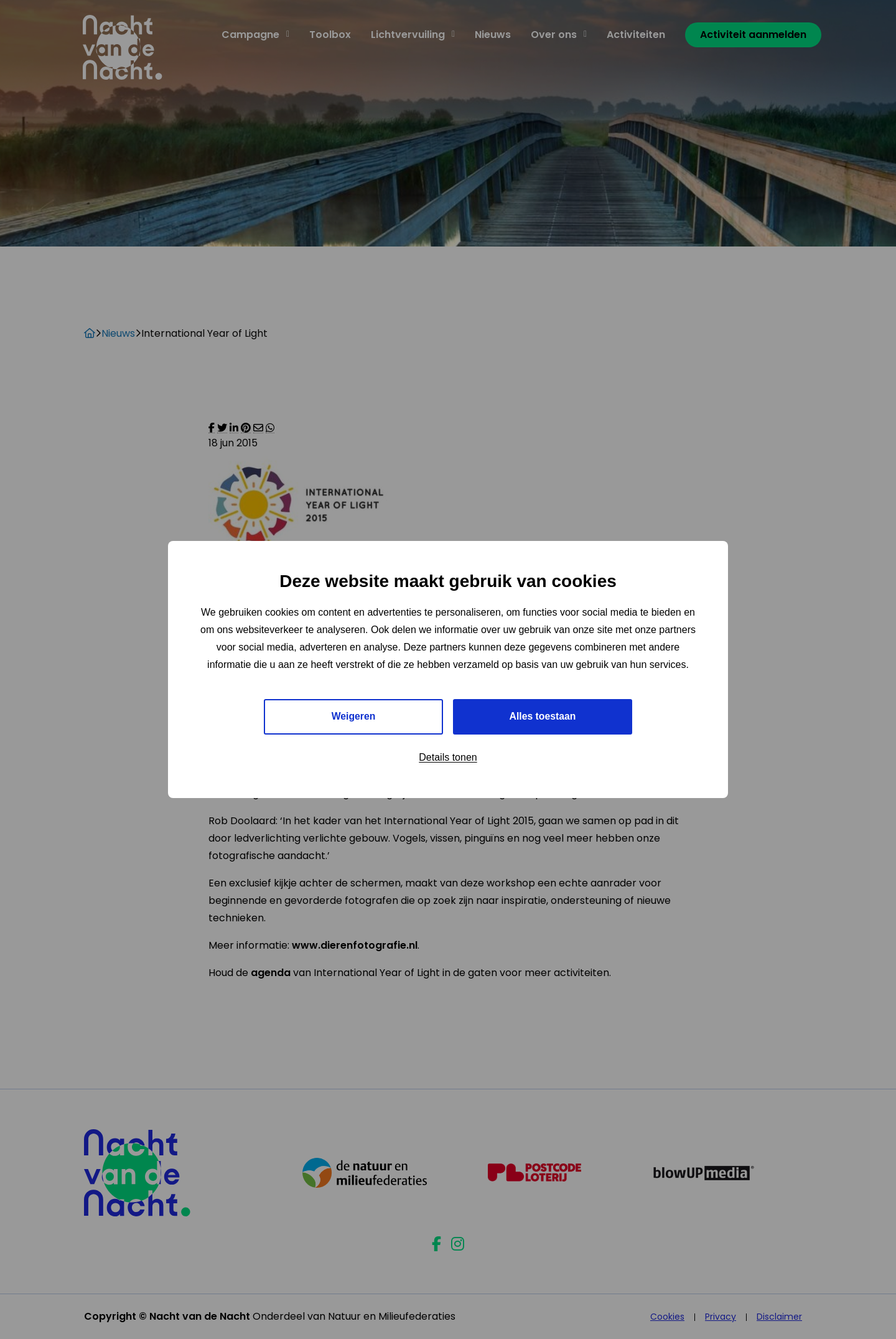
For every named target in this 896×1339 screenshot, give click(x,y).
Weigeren (353, 716)
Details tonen (448, 757)
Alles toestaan (542, 716)
